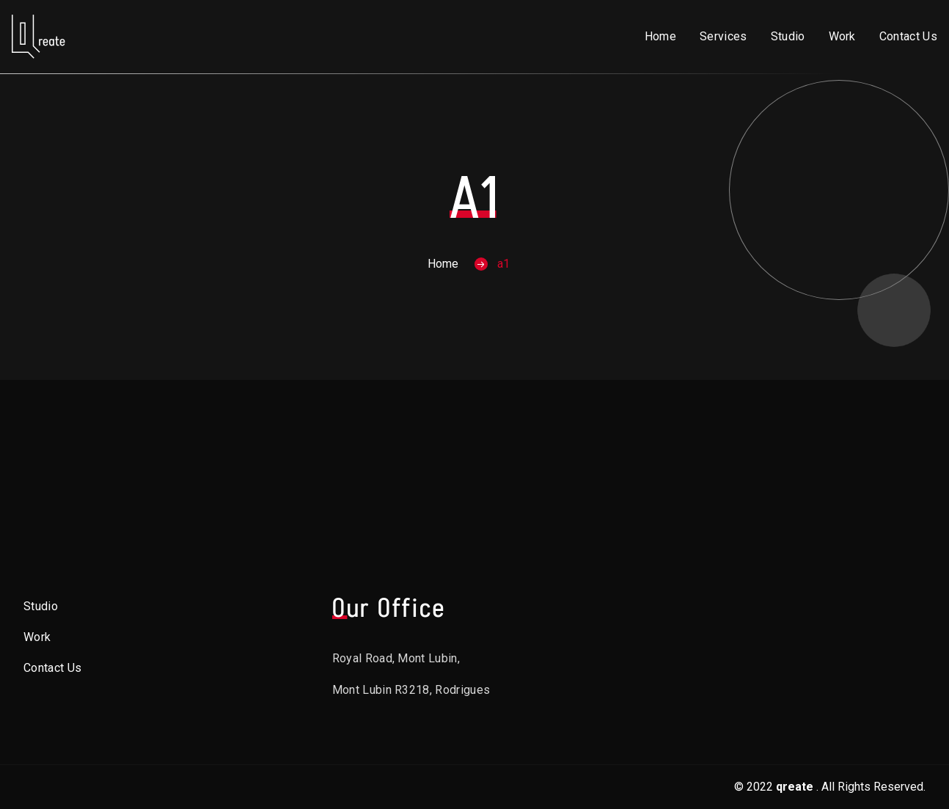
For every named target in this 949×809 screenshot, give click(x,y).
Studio (788, 36)
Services (723, 36)
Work (842, 36)
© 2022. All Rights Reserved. (830, 787)
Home (660, 36)
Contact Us (908, 36)
